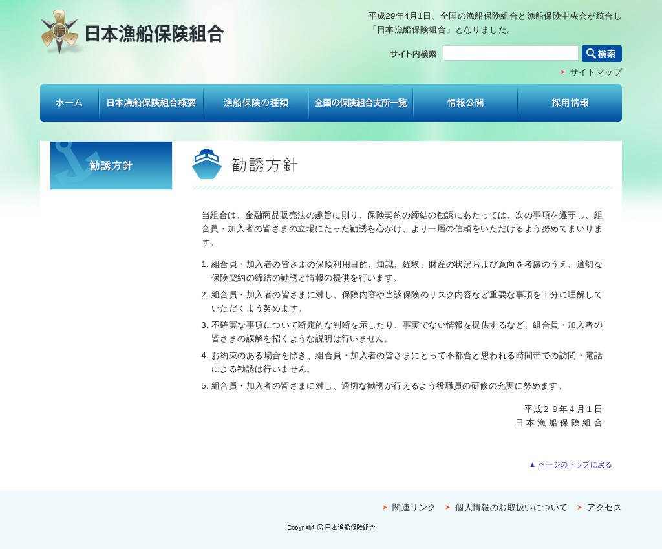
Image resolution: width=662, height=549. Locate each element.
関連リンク (414, 507)
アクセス (604, 507)
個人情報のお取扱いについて (511, 507)
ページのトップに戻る (575, 464)
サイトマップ (596, 72)
